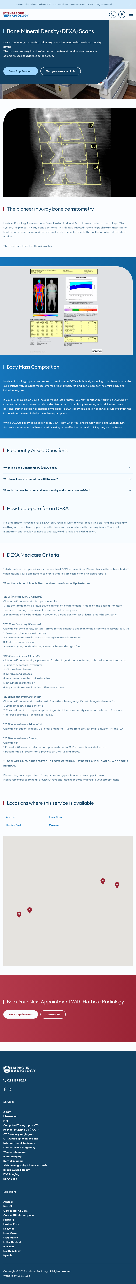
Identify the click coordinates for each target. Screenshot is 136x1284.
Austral (10, 820)
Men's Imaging (12, 1156)
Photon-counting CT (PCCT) (20, 1129)
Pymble (7, 1255)
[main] (68, 530)
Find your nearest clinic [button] (60, 71)
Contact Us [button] (53, 1014)
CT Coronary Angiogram (18, 1134)
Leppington (10, 1237)
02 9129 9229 (14, 1080)
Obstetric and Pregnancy (19, 1147)
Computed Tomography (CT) (20, 1125)
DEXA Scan (10, 1178)
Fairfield (8, 1219)
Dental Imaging (13, 1160)
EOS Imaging (11, 1174)
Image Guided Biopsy (16, 1169)
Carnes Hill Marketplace (18, 1215)
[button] (68, 471)
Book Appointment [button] (21, 71)
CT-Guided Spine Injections (20, 1138)
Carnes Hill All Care (15, 1210)
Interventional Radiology (19, 1143)
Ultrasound (10, 1116)
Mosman (54, 828)
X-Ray (7, 1111)
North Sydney (12, 1250)
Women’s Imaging (14, 1152)
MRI (5, 1120)
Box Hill (7, 1206)
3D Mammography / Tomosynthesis (25, 1165)
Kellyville (8, 1228)
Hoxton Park (13, 828)
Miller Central (12, 1242)
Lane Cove (55, 820)
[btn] (112, 14)
